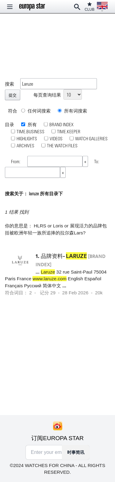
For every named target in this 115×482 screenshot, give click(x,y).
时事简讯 (75, 452)
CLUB (89, 7)
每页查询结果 (47, 95)
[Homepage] (32, 7)
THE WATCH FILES (62, 145)
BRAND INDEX (61, 124)
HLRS (40, 225)
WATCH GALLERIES (91, 138)
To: (96, 161)
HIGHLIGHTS (27, 138)
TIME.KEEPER (68, 131)
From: (16, 161)
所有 (32, 124)
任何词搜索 (36, 110)
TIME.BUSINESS (30, 131)
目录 (9, 124)
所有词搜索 (72, 110)
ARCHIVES (25, 145)
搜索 (9, 83)
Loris (58, 225)
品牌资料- (64, 255)
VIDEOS (56, 138)
